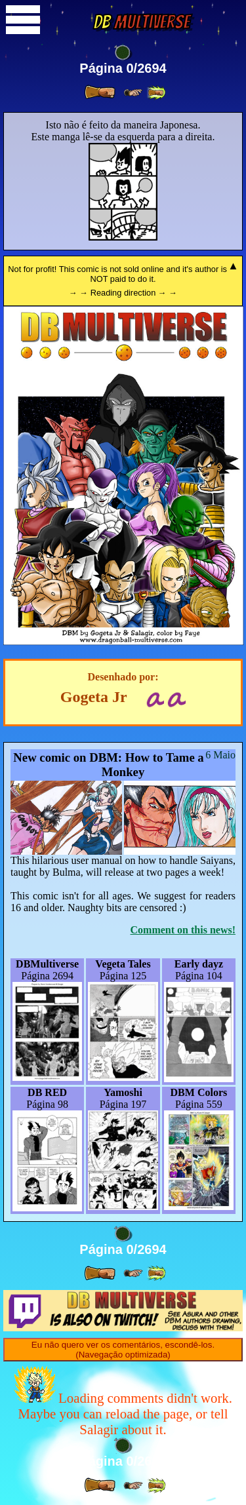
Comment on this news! (183, 929)
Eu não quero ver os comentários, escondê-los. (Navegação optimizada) (123, 1349)
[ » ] (99, 92)
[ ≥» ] (133, 93)
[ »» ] (156, 93)
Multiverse (141, 22)
